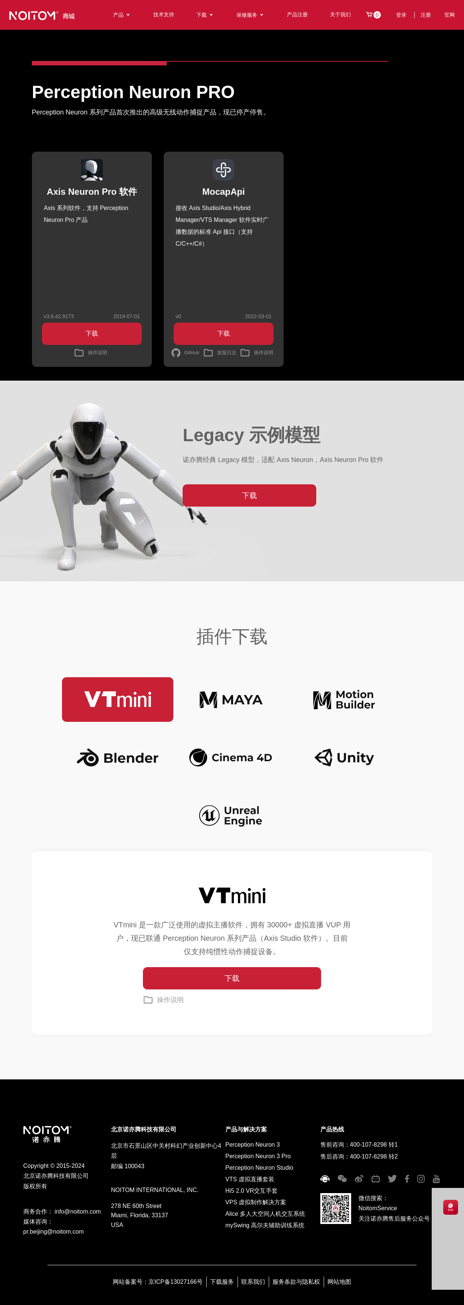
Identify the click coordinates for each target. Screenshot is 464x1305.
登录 (401, 15)
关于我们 (340, 14)
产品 (122, 15)
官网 (449, 15)
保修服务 (250, 15)
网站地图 (339, 1282)
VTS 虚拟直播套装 (249, 1179)
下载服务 (222, 1282)
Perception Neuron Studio (259, 1168)
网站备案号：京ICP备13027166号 (158, 1282)
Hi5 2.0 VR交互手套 (251, 1191)
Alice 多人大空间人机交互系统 (265, 1214)
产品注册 (297, 14)
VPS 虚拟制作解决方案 (255, 1202)
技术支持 (163, 14)
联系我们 (253, 1282)
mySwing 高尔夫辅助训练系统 (264, 1225)
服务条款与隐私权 (296, 1282)
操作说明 (170, 999)
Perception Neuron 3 (252, 1144)
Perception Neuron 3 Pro (258, 1156)
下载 (205, 15)
